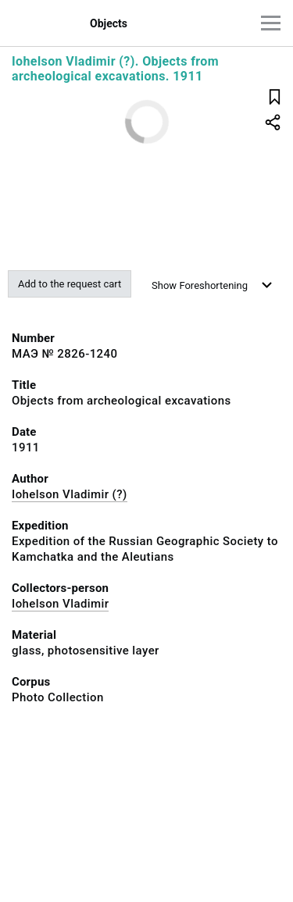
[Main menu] (270, 23)
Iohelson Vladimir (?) (69, 494)
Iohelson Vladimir (60, 604)
